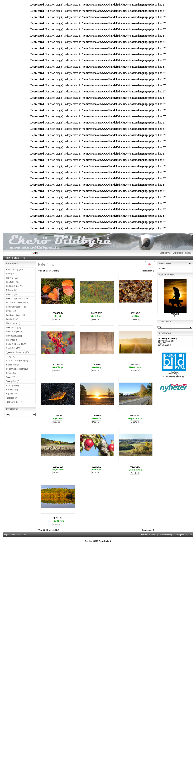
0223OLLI (135, 467)
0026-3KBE (58, 364)
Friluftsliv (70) (12, 282)
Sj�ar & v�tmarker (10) (17, 352)
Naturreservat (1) (14, 336)
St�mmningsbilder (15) (17, 369)
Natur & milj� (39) (14, 331)
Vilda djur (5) (12, 389)
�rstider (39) (12, 398)
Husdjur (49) (12, 294)
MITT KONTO (165, 253)
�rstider (15, 258)
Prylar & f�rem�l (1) (16, 344)
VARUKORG (178, 253)
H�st (23, 258)
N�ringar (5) (12, 340)
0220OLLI (135, 415)
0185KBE (135, 364)
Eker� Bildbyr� (105, 541)
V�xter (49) (11, 394)
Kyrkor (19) (11, 311)
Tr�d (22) (11, 377)
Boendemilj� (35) (14, 269)
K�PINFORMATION (165, 341)
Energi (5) (10, 274)
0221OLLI (58, 467)
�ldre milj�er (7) (14, 402)
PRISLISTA (161, 343)
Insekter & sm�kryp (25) (17, 302)
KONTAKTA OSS (164, 345)
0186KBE (58, 415)
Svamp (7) (11, 373)
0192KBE (96, 415)
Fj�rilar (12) (12, 278)
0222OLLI (96, 467)
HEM (8, 258)
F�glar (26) (11, 290)
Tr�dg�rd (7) (13, 381)
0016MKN (175, 314)
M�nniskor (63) (13, 327)
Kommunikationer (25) (16, 307)
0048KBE (96, 364)
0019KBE (135, 313)
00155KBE (96, 313)
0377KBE (58, 518)
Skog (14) (10, 356)
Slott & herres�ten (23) (17, 360)
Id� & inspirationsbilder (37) (19, 298)
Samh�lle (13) (13, 348)
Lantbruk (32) (12, 319)
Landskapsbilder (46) (16, 315)
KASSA (188, 253)
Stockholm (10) (13, 365)
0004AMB (58, 313)
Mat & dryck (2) (13, 323)
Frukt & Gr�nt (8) (14, 286)
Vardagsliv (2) (12, 385)
